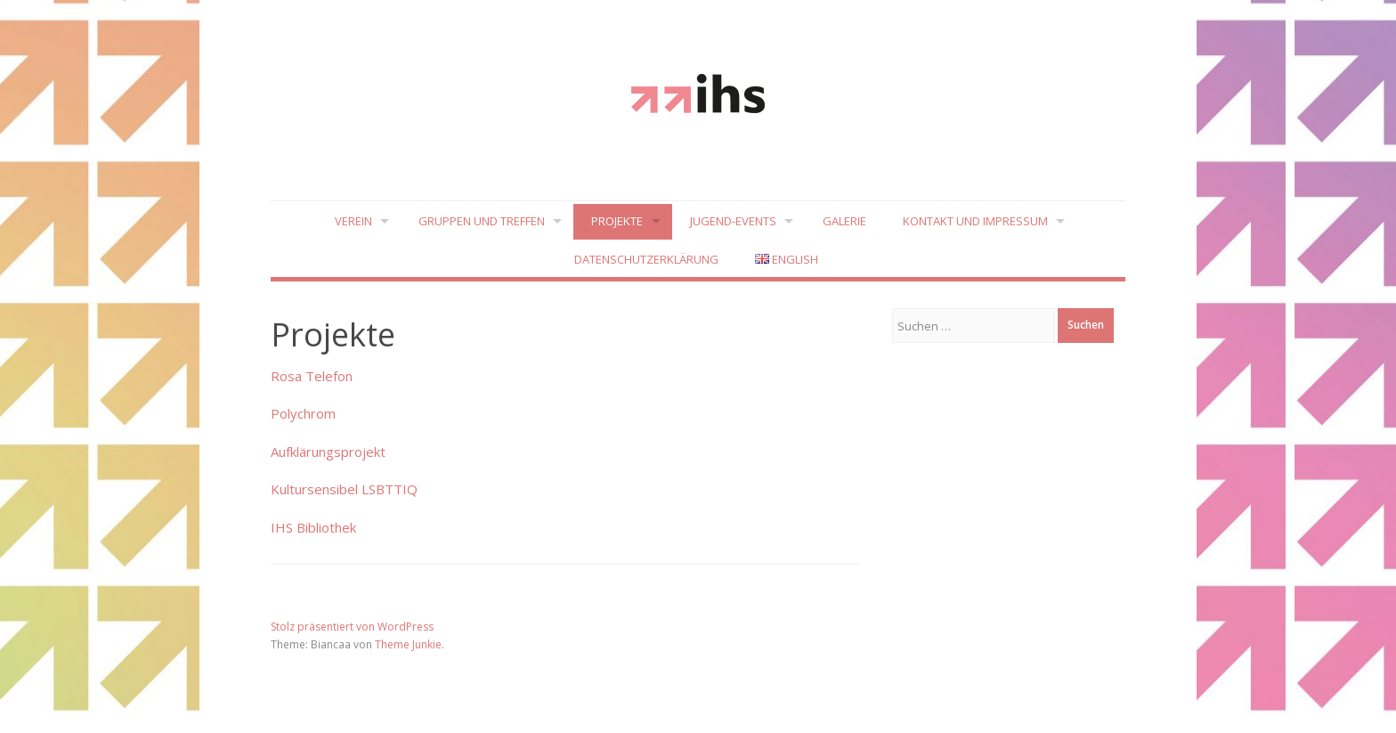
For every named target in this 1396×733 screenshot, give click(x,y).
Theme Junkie (408, 644)
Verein (352, 221)
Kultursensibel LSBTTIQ (344, 490)
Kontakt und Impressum (975, 221)
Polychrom (303, 414)
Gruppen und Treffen (481, 221)
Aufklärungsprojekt (328, 451)
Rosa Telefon (312, 376)
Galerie (844, 221)
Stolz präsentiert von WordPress (352, 626)
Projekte (617, 221)
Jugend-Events (733, 221)
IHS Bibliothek (313, 527)
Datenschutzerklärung (646, 259)
